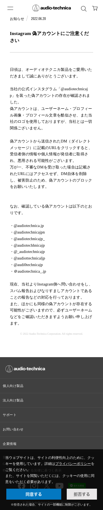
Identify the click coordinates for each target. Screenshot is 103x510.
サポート (9, 415)
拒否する (82, 494)
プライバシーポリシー (73, 464)
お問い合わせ (13, 429)
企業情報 (9, 444)
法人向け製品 (13, 400)
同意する (34, 494)
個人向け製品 (13, 386)
